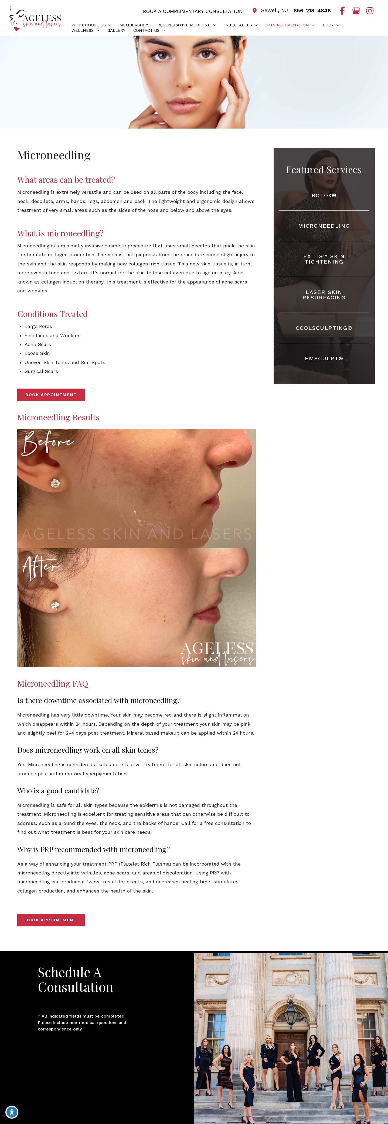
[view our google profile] (356, 11)
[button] (108, 25)
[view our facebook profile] (342, 11)
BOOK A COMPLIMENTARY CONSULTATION (192, 11)
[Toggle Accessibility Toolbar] (11, 1112)
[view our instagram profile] (370, 11)
